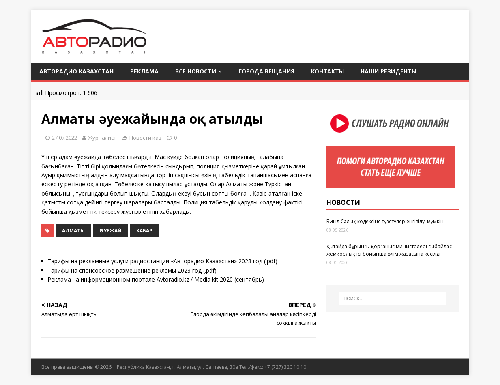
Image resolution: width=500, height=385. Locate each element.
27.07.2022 (64, 137)
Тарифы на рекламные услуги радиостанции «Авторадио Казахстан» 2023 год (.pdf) (162, 261)
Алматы (73, 230)
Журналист (102, 137)
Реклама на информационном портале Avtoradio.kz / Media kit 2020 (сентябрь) (155, 279)
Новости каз (145, 137)
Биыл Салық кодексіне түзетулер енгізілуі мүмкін (385, 221)
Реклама (144, 71)
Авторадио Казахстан (76, 71)
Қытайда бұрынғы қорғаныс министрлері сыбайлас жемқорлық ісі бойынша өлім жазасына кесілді (389, 250)
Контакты (327, 71)
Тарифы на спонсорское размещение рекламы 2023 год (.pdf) (132, 270)
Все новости (195, 71)
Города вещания (266, 71)
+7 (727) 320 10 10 (285, 366)
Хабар (144, 230)
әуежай (110, 230)
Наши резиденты (388, 71)
